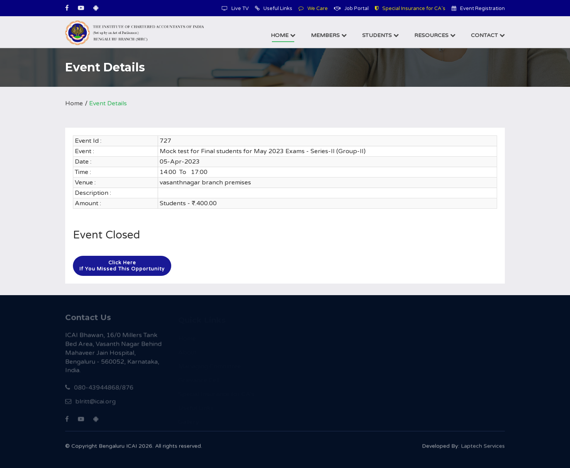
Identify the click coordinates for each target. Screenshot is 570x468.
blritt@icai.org (90, 403)
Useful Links (273, 8)
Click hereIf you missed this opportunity (122, 266)
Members (329, 35)
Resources (434, 35)
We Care (313, 8)
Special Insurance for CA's (410, 8)
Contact (488, 35)
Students (380, 35)
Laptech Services (483, 447)
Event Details (108, 103)
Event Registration (478, 8)
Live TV (235, 8)
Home (283, 35)
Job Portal (351, 8)
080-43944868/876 (99, 390)
